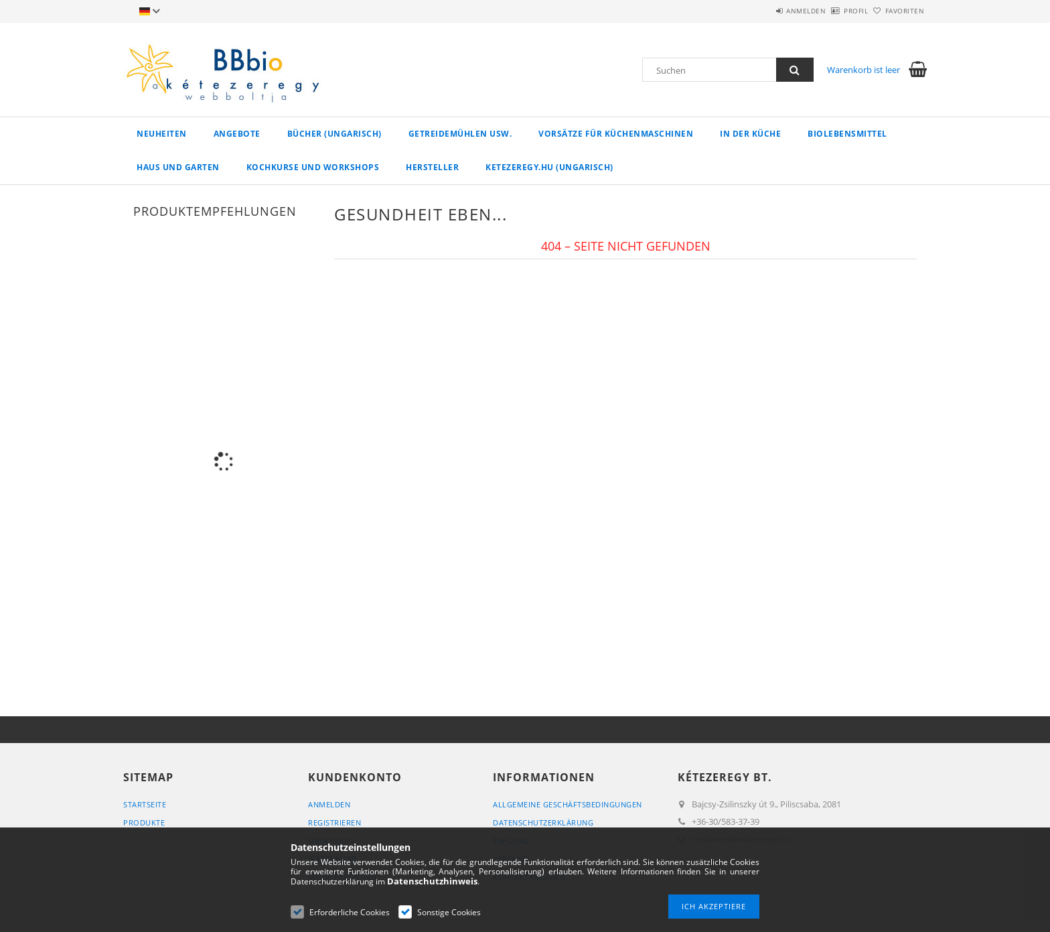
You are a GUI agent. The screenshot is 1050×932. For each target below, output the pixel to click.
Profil (834, 10)
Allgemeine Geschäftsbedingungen (567, 804)
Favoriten (897, 10)
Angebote (237, 133)
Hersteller (432, 167)
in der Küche (750, 133)
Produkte (144, 822)
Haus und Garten (178, 167)
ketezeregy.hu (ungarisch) (549, 167)
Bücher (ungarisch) (334, 133)
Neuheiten (162, 133)
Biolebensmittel (847, 133)
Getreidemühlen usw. (460, 133)
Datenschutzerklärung (543, 822)
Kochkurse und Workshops (313, 167)
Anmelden (769, 10)
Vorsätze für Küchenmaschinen (615, 133)
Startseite (144, 804)
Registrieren (334, 822)
